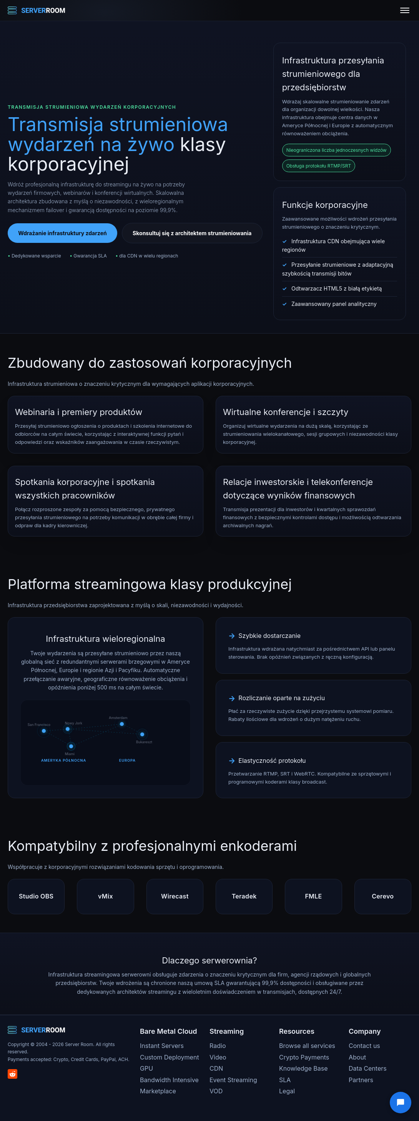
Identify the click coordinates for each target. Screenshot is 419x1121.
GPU (146, 1068)
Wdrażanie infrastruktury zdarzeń (62, 233)
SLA (285, 1080)
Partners (361, 1080)
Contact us (364, 1046)
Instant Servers (162, 1046)
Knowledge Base (303, 1068)
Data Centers (368, 1068)
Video (218, 1057)
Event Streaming (233, 1080)
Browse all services (307, 1046)
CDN (216, 1068)
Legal (287, 1091)
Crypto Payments (304, 1057)
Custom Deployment (169, 1057)
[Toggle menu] (404, 10)
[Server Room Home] (36, 10)
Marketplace (158, 1091)
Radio (218, 1046)
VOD (216, 1091)
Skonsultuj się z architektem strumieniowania (192, 233)
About (357, 1057)
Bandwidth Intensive (169, 1080)
